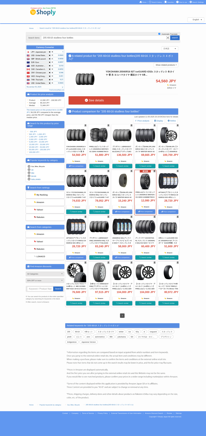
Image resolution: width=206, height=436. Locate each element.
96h (111, 337)
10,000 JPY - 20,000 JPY (39, 144)
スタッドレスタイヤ (106, 332)
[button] (168, 38)
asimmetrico (100, 337)
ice (129, 332)
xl (144, 332)
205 (68, 332)
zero (88, 337)
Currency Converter (45, 47)
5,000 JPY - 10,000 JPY (38, 142)
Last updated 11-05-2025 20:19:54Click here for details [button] (156, 117)
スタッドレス (167, 332)
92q (137, 332)
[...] (105, 37)
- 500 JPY (33, 132)
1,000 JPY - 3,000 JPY (38, 137)
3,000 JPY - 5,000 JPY (38, 139)
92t (132, 337)
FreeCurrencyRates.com (56, 90)
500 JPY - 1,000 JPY (37, 134)
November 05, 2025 (34, 87)
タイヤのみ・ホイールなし (148, 337)
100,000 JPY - (34, 152)
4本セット (89, 332)
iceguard (153, 332)
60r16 (77, 332)
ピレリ (79, 337)
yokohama (122, 337)
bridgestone (72, 342)
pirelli (69, 337)
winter (121, 332)
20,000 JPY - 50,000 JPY (39, 147)
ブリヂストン (166, 337)
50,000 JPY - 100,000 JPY (39, 150)
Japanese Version (88, 342)
